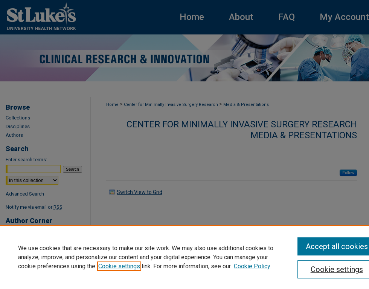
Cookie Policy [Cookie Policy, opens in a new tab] (252, 266)
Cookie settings (119, 266)
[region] (184, 257)
